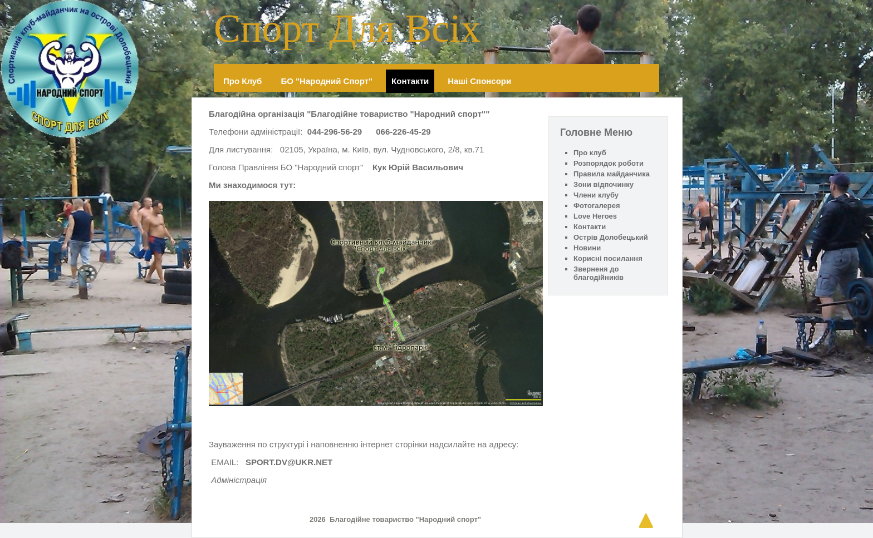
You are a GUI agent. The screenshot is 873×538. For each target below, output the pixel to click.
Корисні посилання (608, 258)
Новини (587, 248)
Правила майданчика (611, 174)
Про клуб (242, 81)
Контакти (410, 81)
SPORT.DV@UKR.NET (289, 462)
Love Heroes (595, 216)
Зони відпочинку (603, 184)
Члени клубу (596, 195)
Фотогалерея (596, 205)
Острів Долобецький (610, 237)
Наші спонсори (479, 81)
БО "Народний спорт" (326, 81)
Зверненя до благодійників (598, 273)
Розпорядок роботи (608, 163)
